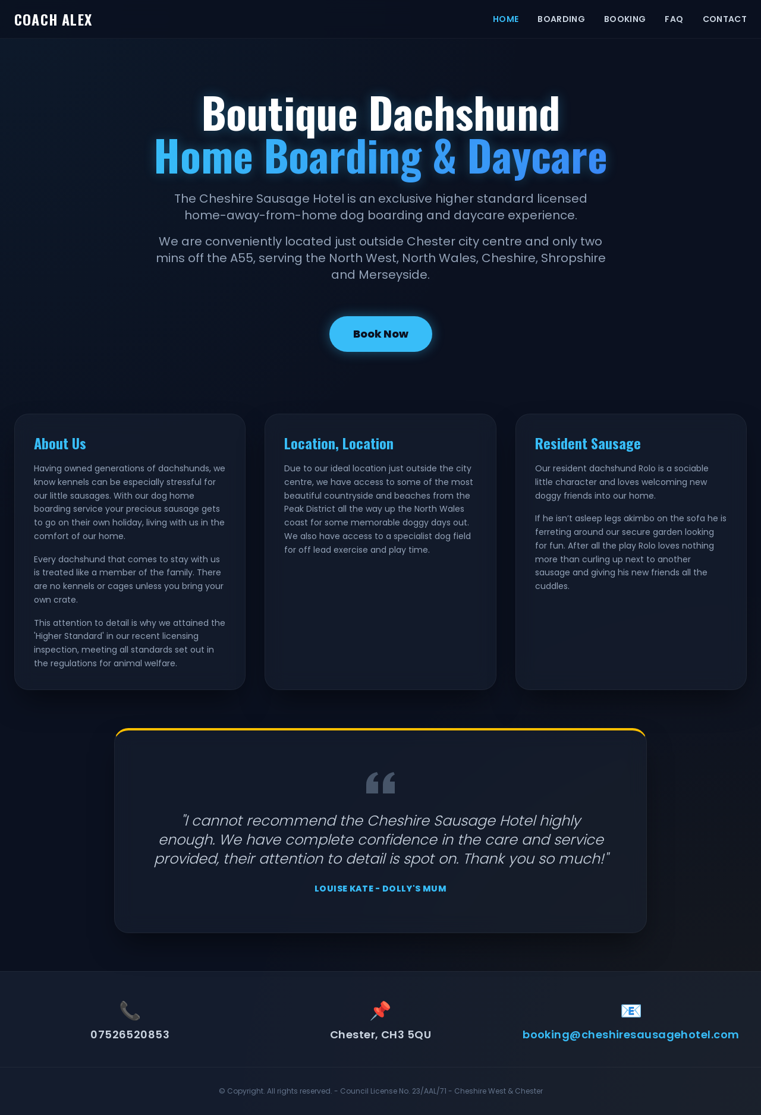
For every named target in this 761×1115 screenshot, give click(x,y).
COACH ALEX (53, 19)
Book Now (380, 333)
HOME (505, 19)
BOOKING (625, 19)
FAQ (674, 19)
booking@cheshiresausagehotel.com (631, 1034)
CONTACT (725, 19)
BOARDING (561, 19)
